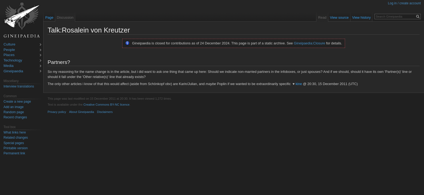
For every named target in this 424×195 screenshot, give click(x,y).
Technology (13, 60)
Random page (14, 112)
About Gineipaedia (81, 111)
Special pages (14, 143)
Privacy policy (57, 111)
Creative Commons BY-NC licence (106, 104)
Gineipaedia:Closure (309, 43)
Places (9, 55)
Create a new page (17, 101)
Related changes (16, 137)
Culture (9, 44)
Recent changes (15, 117)
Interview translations (19, 86)
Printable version (16, 148)
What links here (15, 132)
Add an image (14, 107)
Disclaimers (105, 111)
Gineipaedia (13, 71)
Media (9, 66)
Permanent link (14, 153)
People (9, 50)
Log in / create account (404, 3)
